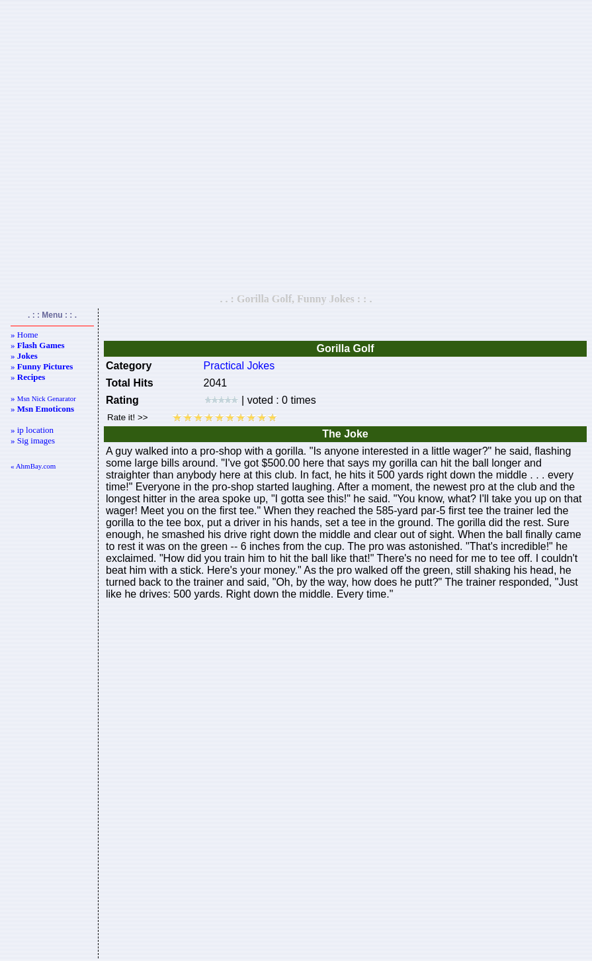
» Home (24, 335)
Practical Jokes (239, 365)
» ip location (32, 430)
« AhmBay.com (33, 466)
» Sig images (33, 440)
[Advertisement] (294, 146)
